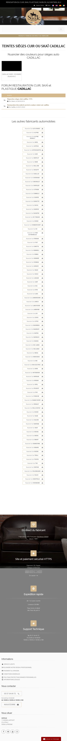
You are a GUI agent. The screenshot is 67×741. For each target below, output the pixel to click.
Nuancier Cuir (34, 128)
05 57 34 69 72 (11, 693)
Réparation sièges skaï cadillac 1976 (19, 99)
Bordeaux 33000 (42, 535)
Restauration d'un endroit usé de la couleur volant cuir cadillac (28, 105)
